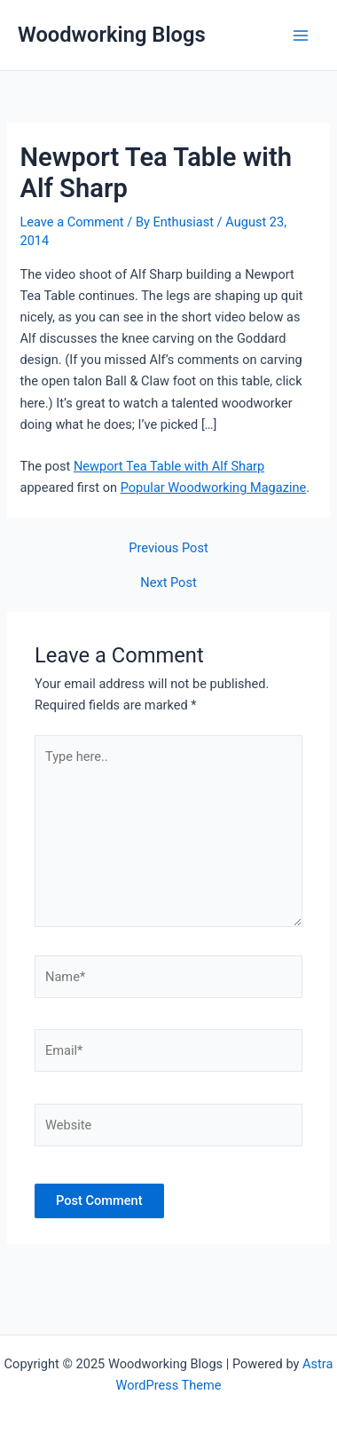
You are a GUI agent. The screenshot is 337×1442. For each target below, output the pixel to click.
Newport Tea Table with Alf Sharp (169, 466)
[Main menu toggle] (300, 35)
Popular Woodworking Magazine (214, 487)
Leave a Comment (71, 222)
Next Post (168, 583)
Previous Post (168, 548)
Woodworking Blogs (112, 34)
